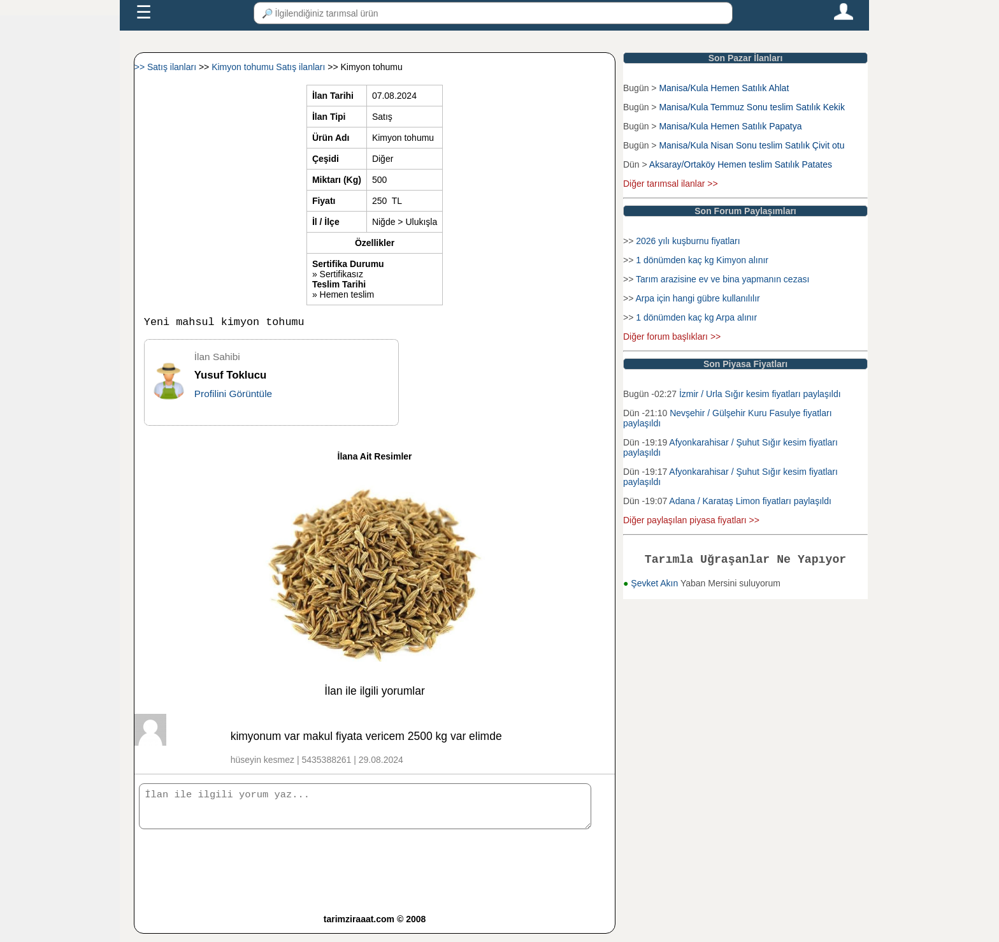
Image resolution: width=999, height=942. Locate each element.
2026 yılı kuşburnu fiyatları (688, 241)
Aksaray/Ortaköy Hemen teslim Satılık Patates (740, 164)
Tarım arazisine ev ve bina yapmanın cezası (722, 279)
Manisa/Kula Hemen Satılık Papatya (730, 126)
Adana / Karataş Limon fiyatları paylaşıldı (750, 501)
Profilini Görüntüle (233, 396)
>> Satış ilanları (166, 67)
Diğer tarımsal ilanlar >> (670, 183)
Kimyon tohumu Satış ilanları (269, 67)
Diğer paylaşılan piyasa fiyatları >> (691, 520)
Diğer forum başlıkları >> (672, 336)
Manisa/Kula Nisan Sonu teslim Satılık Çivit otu (751, 145)
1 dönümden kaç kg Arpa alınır (696, 317)
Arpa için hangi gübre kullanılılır (697, 298)
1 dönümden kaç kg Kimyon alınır (702, 260)
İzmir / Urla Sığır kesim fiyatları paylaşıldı (760, 394)
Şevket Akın (655, 586)
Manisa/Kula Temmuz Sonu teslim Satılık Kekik (752, 107)
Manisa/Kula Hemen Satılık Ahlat (724, 88)
